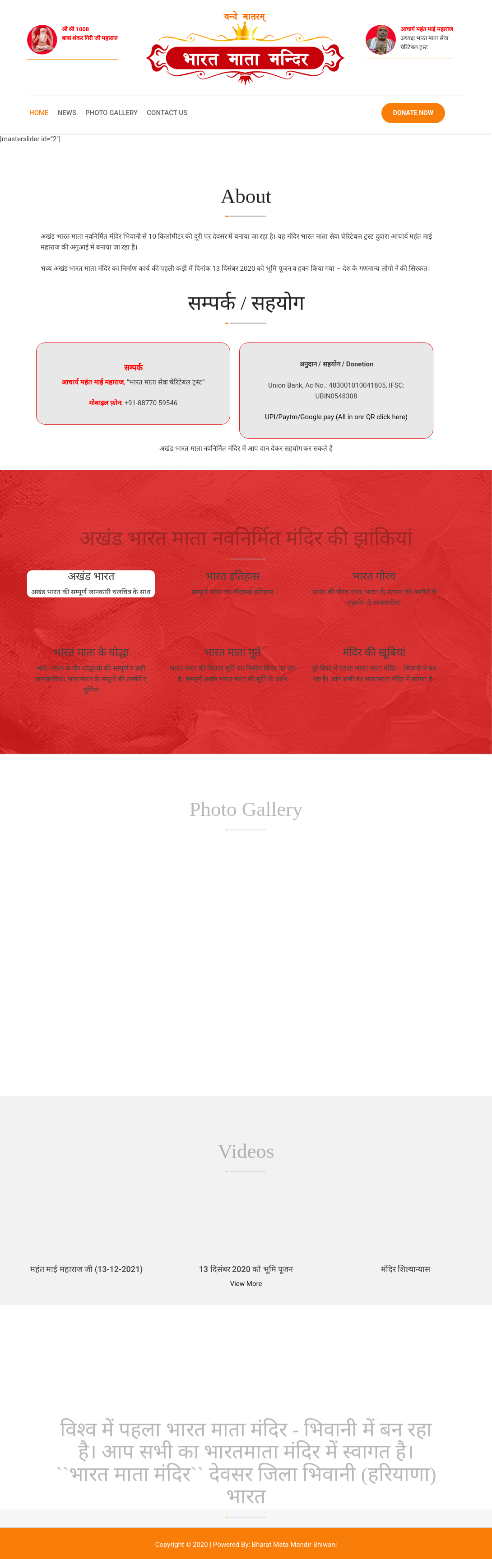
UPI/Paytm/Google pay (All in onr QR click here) (336, 417)
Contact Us (167, 113)
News (67, 113)
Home (39, 113)
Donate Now (413, 112)
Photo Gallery (111, 113)
